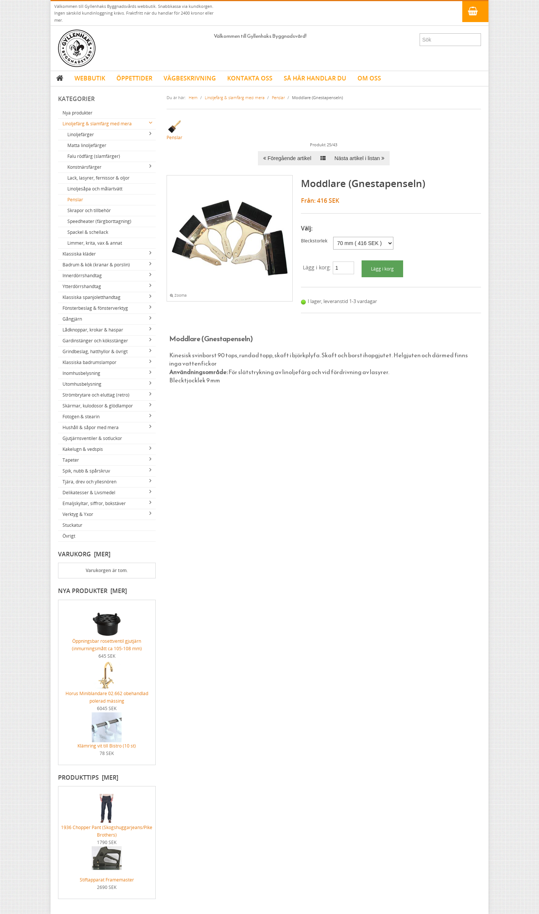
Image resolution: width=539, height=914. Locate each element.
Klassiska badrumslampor (89, 362)
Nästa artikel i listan (359, 158)
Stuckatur (72, 525)
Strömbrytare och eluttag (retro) (96, 395)
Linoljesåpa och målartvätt (94, 189)
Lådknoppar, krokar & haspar (93, 330)
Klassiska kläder (79, 254)
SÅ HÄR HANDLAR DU (315, 78)
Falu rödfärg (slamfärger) (93, 156)
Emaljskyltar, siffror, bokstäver (94, 503)
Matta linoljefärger (86, 145)
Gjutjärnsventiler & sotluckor (92, 438)
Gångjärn (72, 319)
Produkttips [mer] (88, 777)
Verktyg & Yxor (78, 514)
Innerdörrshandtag (82, 275)
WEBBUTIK (89, 78)
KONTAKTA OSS (249, 78)
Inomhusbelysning (81, 373)
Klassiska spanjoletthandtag (92, 297)
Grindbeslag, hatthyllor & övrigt (95, 351)
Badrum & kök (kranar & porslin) (96, 265)
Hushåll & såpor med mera (91, 427)
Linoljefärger (80, 134)
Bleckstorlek (314, 241)
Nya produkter (77, 113)
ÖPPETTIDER (134, 78)
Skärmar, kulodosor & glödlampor (98, 406)
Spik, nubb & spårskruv (86, 471)
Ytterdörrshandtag (82, 286)
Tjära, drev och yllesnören (89, 482)
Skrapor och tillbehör (89, 210)
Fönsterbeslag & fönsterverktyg (95, 308)
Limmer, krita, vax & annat (94, 243)
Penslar (75, 199)
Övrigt (69, 536)
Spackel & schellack (87, 232)
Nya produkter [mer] (92, 591)
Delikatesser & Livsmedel (89, 492)
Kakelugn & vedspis (83, 449)
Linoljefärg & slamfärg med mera (97, 123)
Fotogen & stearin (81, 416)
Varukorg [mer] (84, 554)
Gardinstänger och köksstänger (95, 340)
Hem (193, 97)
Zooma (178, 295)
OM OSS (369, 78)
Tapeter (71, 460)
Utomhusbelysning (82, 384)
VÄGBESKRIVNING (190, 78)
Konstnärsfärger (84, 167)
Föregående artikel (287, 158)
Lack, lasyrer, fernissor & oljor (98, 178)
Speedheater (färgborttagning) (99, 221)
